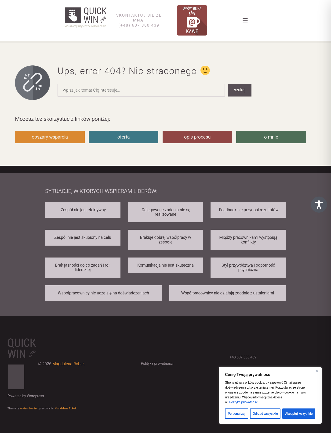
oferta (123, 137)
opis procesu (197, 137)
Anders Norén (28, 408)
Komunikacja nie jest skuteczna (165, 265)
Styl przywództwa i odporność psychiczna (248, 267)
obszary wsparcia (50, 137)
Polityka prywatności (157, 363)
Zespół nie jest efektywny (83, 210)
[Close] (317, 371)
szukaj (239, 90)
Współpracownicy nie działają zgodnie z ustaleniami (227, 293)
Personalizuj (236, 413)
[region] (270, 395)
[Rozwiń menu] (245, 20)
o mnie (271, 137)
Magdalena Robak (68, 363)
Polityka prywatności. (244, 402)
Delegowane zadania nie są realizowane (165, 212)
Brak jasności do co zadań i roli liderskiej (82, 267)
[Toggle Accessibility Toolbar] (318, 204)
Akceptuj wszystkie (299, 413)
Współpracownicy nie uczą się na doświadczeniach (103, 293)
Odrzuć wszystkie (265, 413)
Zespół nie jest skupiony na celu (82, 237)
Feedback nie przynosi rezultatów (248, 210)
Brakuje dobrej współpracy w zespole (165, 239)
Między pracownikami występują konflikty (248, 239)
